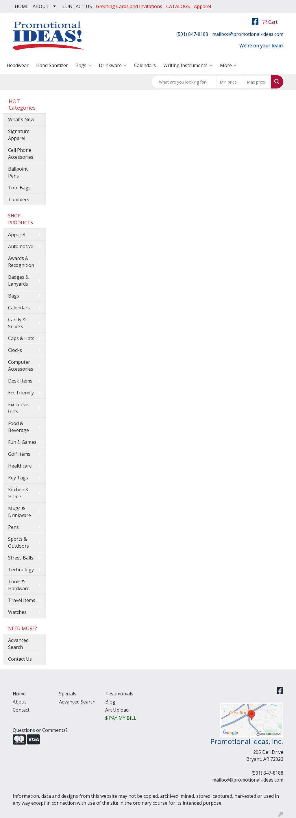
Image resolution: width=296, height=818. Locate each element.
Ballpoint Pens (18, 172)
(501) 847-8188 (192, 34)
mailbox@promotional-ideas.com (247, 34)
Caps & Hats (21, 338)
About (19, 702)
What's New (21, 119)
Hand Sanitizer (52, 65)
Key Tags (18, 477)
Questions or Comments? (40, 730)
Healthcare (20, 466)
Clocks (15, 350)
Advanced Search (18, 643)
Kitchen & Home (18, 493)
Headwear (18, 65)
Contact (21, 710)
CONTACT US (77, 6)
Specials (67, 693)
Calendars (145, 65)
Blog (110, 702)
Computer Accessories (20, 365)
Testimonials (119, 693)
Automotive (20, 246)
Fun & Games (22, 442)
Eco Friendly (21, 392)
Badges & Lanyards (18, 280)
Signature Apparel (18, 134)
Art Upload (117, 710)
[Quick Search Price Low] (230, 81)
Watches (17, 612)
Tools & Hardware (18, 585)
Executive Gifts (18, 408)
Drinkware (113, 65)
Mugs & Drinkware (19, 511)
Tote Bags (19, 187)
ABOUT (41, 6)
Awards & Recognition (21, 261)
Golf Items (19, 454)
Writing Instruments (187, 65)
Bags (83, 65)
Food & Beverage (18, 426)
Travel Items (21, 600)
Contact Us (20, 659)
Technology (21, 569)
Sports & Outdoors (18, 542)
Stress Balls (20, 558)
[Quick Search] (184, 81)
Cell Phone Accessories (20, 153)
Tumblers (18, 199)
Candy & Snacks (17, 323)
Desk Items (20, 381)
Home (19, 693)
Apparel (16, 234)
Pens (13, 527)
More (228, 65)
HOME (22, 6)
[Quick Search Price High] (257, 81)
